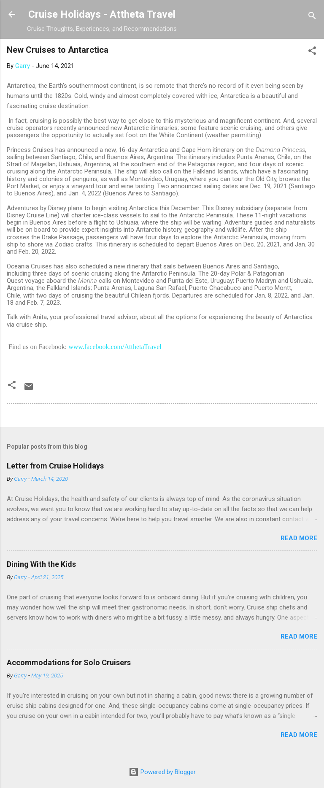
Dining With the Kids (41, 564)
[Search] (312, 17)
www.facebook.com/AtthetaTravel (115, 346)
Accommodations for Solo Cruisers (69, 662)
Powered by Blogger (162, 772)
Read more (299, 538)
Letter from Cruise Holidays (55, 465)
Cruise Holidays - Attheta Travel (102, 14)
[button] (312, 52)
